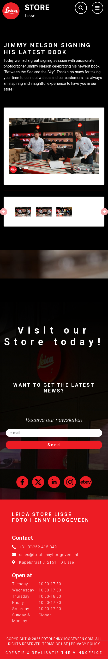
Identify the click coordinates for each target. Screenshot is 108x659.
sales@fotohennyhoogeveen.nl (48, 554)
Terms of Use (55, 644)
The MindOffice (81, 653)
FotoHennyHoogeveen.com (67, 639)
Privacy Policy (85, 644)
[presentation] (3, 211)
